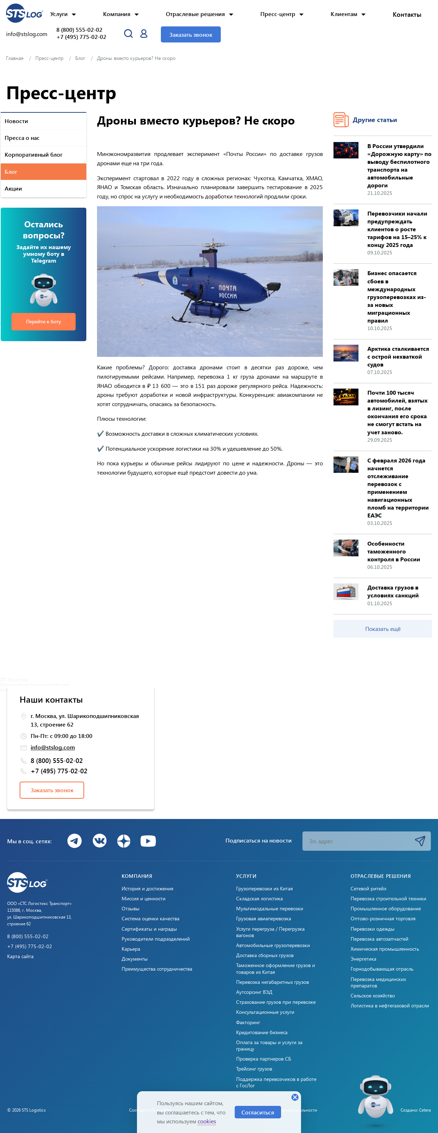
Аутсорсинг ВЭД (254, 992)
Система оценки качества (150, 918)
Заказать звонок (190, 34)
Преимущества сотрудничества (157, 969)
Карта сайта (20, 956)
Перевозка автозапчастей (379, 939)
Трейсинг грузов (254, 1069)
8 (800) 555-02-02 (79, 29)
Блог (11, 171)
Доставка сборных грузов (265, 955)
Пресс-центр (277, 13)
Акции (13, 188)
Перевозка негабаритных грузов (272, 982)
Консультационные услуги (265, 1012)
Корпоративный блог (33, 154)
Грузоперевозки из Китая (264, 888)
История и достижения (147, 888)
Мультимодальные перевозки (269, 908)
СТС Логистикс (14, 679)
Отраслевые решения (195, 13)
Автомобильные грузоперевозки (273, 945)
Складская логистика (259, 898)
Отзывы (130, 908)
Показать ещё (383, 628)
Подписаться (420, 841)
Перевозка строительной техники (388, 898)
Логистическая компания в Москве (34, 684)
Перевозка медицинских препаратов (378, 982)
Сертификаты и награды (149, 929)
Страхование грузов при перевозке (276, 1002)
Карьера (131, 949)
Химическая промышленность (385, 949)
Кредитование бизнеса (261, 1032)
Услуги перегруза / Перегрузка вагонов (270, 932)
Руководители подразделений (156, 939)
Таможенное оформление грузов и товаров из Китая (275, 968)
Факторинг (248, 1022)
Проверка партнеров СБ (263, 1059)
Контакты (407, 14)
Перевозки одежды (372, 929)
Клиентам (344, 13)
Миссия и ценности (143, 898)
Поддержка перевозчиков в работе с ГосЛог (276, 1082)
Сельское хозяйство (373, 995)
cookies (207, 1121)
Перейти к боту (43, 321)
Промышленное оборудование (386, 908)
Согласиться (257, 1112)
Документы (135, 959)
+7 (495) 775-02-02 (81, 36)
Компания (117, 13)
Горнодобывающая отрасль (382, 969)
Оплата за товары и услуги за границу (269, 1045)
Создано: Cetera (416, 1110)
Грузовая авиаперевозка (263, 918)
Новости (16, 121)
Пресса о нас (22, 137)
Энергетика (363, 959)
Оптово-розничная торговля (383, 918)
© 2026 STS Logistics (26, 1110)
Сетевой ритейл (368, 888)
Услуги (59, 13)
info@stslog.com (26, 33)
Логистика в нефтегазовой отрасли (390, 1005)
